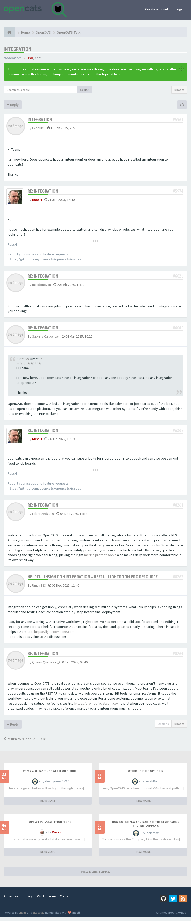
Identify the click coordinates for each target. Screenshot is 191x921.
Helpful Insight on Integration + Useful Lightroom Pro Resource (93, 580)
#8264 (178, 657)
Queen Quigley (43, 666)
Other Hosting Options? (146, 775)
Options (163, 727)
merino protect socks (100, 558)
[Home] (9, 32)
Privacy (27, 900)
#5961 (178, 119)
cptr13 (40, 58)
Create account (156, 9)
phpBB (22, 916)
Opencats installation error (50, 826)
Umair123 (39, 589)
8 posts (179, 90)
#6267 (178, 432)
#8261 (178, 508)
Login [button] (180, 9)
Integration (17, 49)
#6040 (178, 329)
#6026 (178, 277)
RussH (28, 58)
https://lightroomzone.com (54, 635)
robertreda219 (43, 517)
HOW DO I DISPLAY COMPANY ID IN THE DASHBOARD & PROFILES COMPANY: (145, 827)
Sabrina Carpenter (45, 338)
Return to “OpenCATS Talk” (25, 742)
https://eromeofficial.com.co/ (96, 707)
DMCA (40, 900)
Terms (52, 900)
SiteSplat (38, 916)
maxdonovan (41, 286)
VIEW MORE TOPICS (95, 875)
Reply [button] (13, 104)
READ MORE (47, 804)
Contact (66, 900)
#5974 (178, 191)
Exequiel (38, 128)
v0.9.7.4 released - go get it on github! (50, 775)
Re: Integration (43, 191)
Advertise (11, 900)
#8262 (178, 580)
